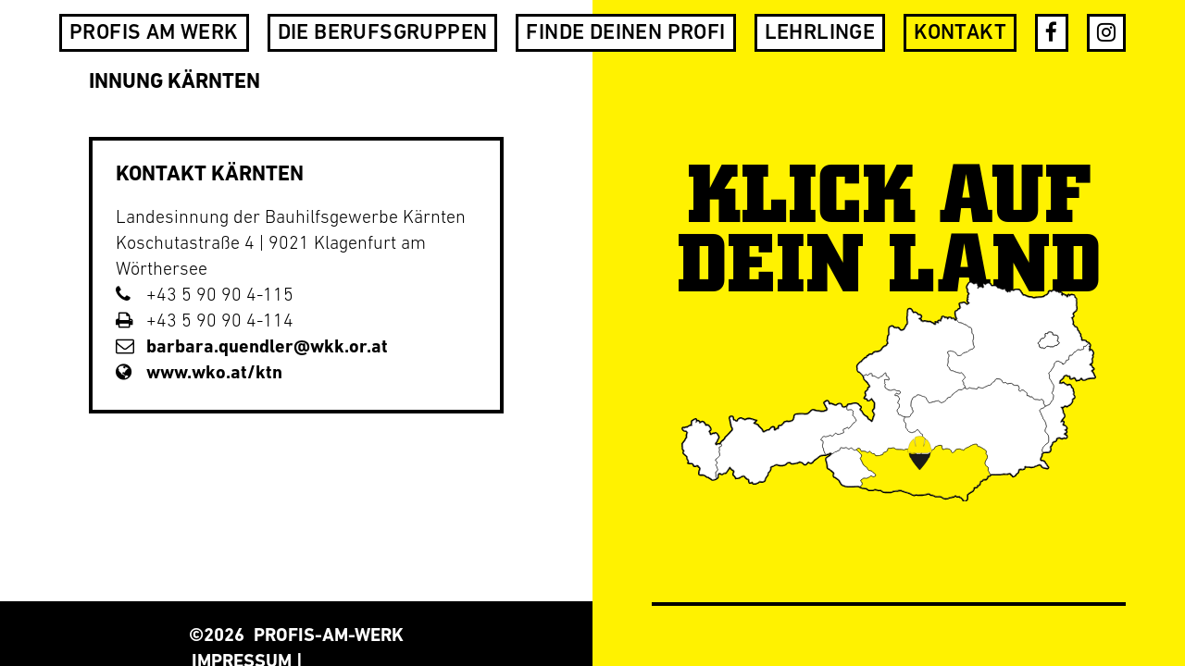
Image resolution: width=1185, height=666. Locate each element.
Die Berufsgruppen (383, 33)
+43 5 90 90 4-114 (204, 322)
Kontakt (960, 33)
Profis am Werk (154, 33)
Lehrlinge (820, 33)
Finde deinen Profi (625, 33)
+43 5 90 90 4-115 (204, 296)
